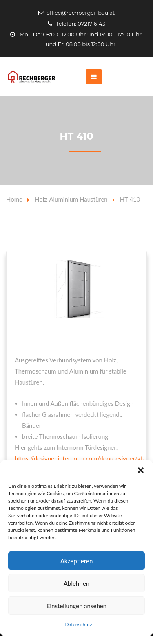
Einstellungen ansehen (76, 605)
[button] (141, 470)
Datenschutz (78, 624)
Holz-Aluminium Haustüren (71, 199)
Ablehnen (76, 583)
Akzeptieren (76, 561)
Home (14, 199)
